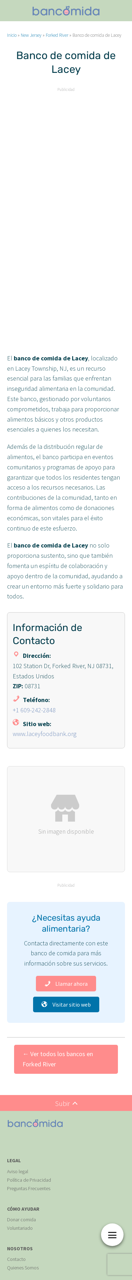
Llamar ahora (66, 983)
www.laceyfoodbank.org (44, 734)
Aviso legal (17, 1171)
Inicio (12, 35)
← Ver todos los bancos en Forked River (58, 1059)
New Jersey (31, 35)
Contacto (16, 1259)
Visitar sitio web (66, 1004)
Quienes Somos (23, 1267)
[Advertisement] (66, 160)
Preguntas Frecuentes (28, 1188)
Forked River (57, 35)
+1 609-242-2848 (34, 710)
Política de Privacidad (29, 1180)
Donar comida (21, 1219)
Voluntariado (20, 1228)
